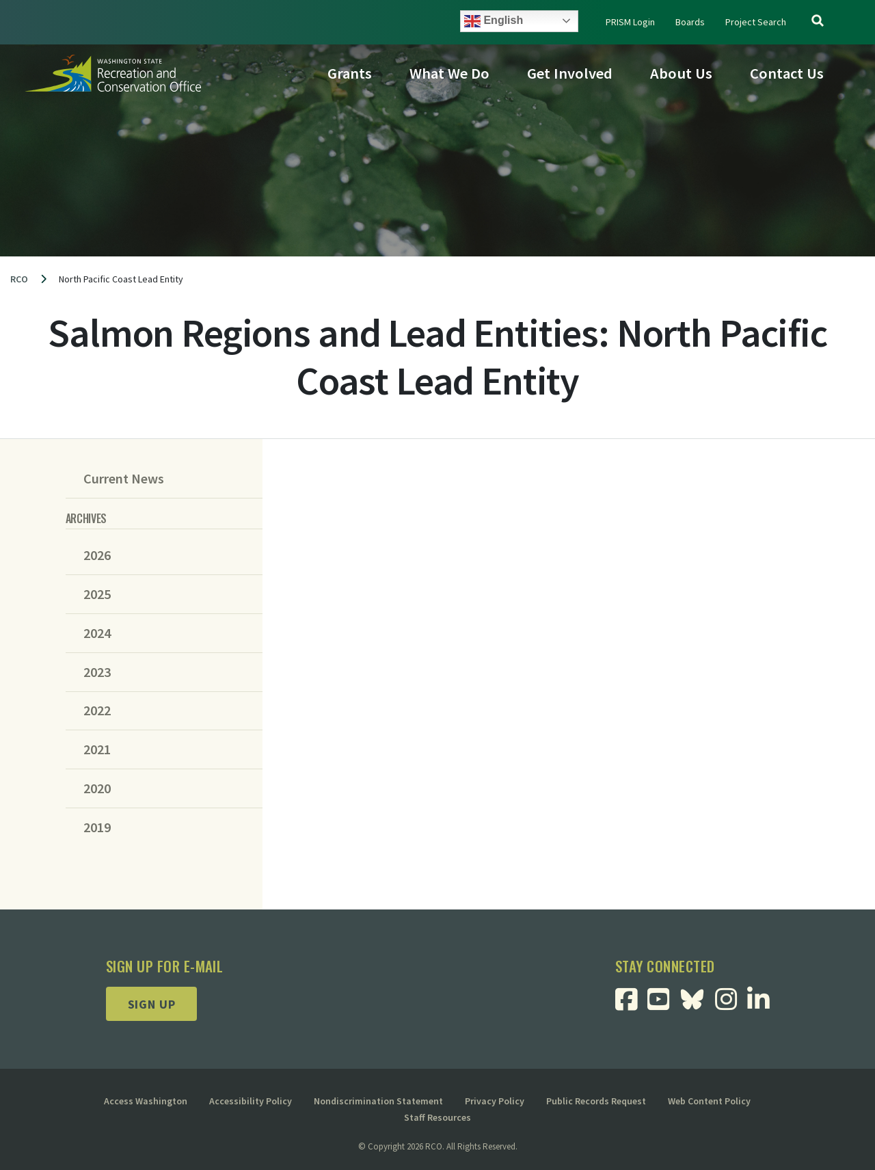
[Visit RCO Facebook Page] (631, 1004)
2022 (97, 710)
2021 (97, 749)
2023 (97, 672)
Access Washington (145, 1101)
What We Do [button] (449, 73)
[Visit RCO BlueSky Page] (697, 998)
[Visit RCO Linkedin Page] (763, 1004)
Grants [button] (349, 73)
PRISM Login (630, 22)
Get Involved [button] (569, 73)
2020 (97, 788)
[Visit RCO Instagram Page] (731, 1004)
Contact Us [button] (787, 73)
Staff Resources (437, 1117)
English (493, 21)
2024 (97, 633)
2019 (97, 827)
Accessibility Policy (250, 1101)
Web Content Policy (709, 1101)
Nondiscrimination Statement (378, 1101)
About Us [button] (681, 73)
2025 (97, 594)
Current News (123, 479)
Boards (690, 22)
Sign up (152, 1004)
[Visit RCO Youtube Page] (663, 1004)
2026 (97, 555)
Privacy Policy (494, 1101)
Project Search (755, 22)
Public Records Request (596, 1101)
